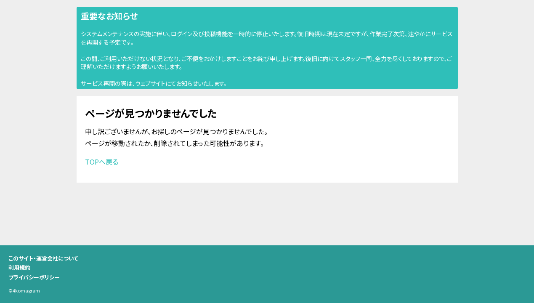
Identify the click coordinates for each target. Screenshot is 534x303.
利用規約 (19, 267)
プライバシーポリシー (34, 277)
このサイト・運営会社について (43, 258)
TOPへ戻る (101, 162)
